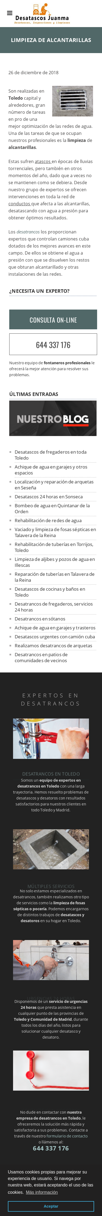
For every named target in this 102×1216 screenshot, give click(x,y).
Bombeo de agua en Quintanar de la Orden (52, 508)
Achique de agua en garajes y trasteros (55, 628)
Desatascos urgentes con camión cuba (55, 636)
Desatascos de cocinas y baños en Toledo (50, 592)
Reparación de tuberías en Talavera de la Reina (55, 577)
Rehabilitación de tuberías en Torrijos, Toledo (54, 547)
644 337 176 (53, 344)
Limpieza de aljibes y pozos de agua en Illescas (55, 562)
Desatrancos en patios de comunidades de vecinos (41, 657)
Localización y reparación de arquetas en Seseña (54, 485)
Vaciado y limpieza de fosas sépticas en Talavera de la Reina (55, 532)
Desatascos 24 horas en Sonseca (49, 496)
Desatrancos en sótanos (40, 619)
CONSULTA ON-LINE (53, 319)
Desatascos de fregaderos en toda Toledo (50, 455)
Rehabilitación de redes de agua (48, 520)
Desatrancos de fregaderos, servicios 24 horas (54, 607)
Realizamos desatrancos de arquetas (53, 645)
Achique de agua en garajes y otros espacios (51, 470)
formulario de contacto (67, 1136)
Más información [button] (42, 1192)
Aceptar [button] (51, 1206)
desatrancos (28, 232)
